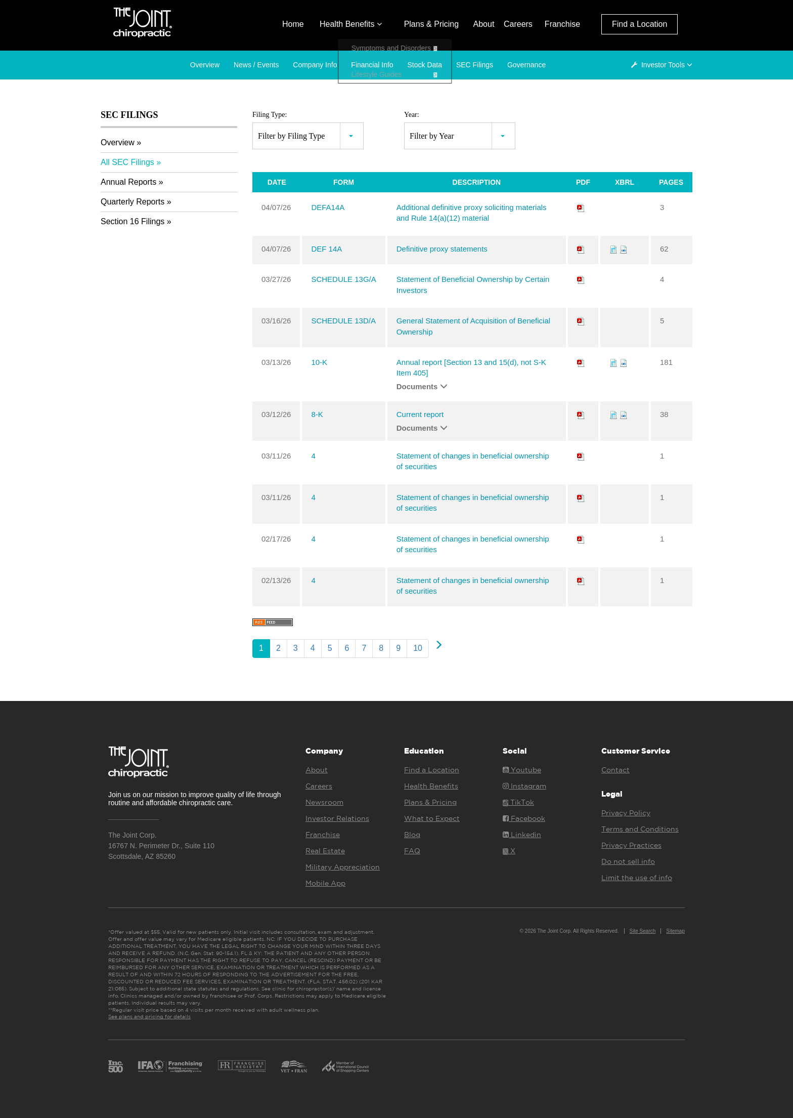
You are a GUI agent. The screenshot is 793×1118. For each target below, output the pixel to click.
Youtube (522, 770)
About (484, 24)
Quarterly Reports (132, 201)
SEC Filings (474, 65)
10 (417, 648)
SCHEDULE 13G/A (343, 279)
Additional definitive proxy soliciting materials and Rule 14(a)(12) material (471, 212)
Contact (615, 770)
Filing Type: (269, 114)
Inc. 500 (115, 1066)
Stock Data (425, 65)
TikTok (518, 802)
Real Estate (325, 851)
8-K (317, 414)
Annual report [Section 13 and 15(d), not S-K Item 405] (471, 367)
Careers (518, 24)
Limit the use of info (636, 878)
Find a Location (639, 24)
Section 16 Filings (132, 221)
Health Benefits (351, 24)
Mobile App (325, 883)
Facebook (524, 818)
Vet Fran (294, 1066)
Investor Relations (337, 818)
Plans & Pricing (431, 24)
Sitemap (675, 931)
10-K (319, 362)
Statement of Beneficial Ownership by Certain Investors (473, 284)
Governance (526, 65)
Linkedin (522, 835)
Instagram (524, 786)
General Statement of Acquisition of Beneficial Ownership (473, 326)
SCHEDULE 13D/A (343, 320)
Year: (411, 114)
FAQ (412, 851)
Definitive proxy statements (442, 248)
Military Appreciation (342, 867)
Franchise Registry (242, 1066)
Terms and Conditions (640, 829)
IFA (170, 1066)
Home (293, 24)
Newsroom (324, 802)
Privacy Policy (625, 813)
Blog (412, 835)
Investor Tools (663, 65)
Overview (204, 65)
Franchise (562, 24)
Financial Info (372, 65)
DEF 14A (326, 248)
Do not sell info (628, 861)
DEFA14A (327, 207)
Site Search (643, 931)
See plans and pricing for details (149, 1016)
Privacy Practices (631, 845)
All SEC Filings (127, 162)
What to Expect (432, 818)
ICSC (345, 1066)
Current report (420, 414)
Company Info (315, 65)
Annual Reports (128, 182)
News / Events (256, 65)
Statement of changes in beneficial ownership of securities (472, 461)
